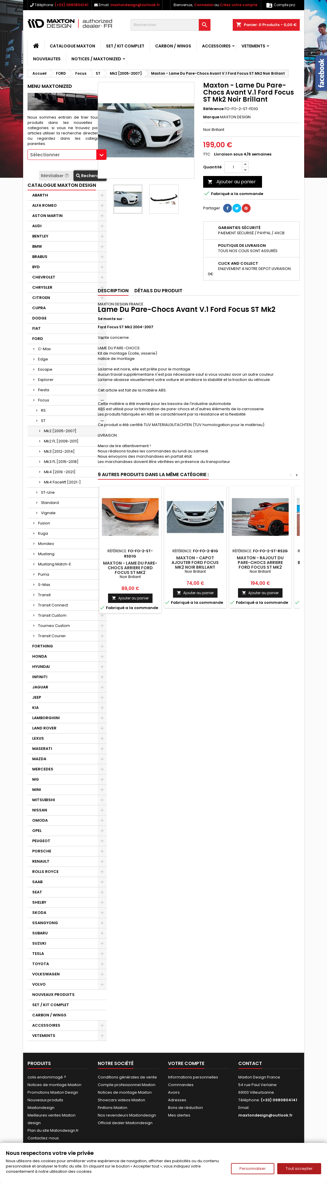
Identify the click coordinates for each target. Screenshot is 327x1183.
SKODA (39, 912)
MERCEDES (42, 769)
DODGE (39, 318)
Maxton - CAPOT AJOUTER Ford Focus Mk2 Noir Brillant (195, 562)
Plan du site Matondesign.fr (53, 1130)
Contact (250, 1063)
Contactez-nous (43, 1138)
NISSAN (39, 810)
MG (35, 779)
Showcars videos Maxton (121, 1100)
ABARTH (40, 195)
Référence (213, 109)
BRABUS (39, 256)
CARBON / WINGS (173, 46)
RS (43, 410)
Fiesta (43, 390)
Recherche (90, 176)
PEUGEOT (41, 841)
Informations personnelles (193, 1077)
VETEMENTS (253, 46)
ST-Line (48, 492)
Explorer (46, 379)
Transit (44, 595)
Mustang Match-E (54, 564)
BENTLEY (40, 236)
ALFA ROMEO (44, 205)
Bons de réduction (185, 1107)
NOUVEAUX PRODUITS (53, 994)
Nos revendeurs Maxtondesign (127, 1115)
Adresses (177, 1100)
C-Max (44, 349)
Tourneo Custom (54, 625)
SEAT (37, 892)
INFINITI (39, 677)
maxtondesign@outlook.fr (135, 4)
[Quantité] (233, 167)
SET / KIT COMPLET (125, 46)
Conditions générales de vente (127, 1077)
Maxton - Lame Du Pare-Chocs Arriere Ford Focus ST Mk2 (130, 567)
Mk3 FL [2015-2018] (61, 461)
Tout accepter (299, 1168)
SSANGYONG (45, 923)
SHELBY (39, 902)
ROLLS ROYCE (45, 871)
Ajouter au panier (232, 181)
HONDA (39, 656)
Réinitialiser (55, 176)
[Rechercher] (170, 25)
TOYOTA (40, 964)
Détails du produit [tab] (158, 290)
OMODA (40, 820)
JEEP (36, 697)
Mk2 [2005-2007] (60, 431)
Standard (50, 502)
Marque (211, 117)
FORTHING (42, 646)
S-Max (44, 584)
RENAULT (40, 861)
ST (43, 420)
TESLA (38, 953)
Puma (43, 574)
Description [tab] (113, 290)
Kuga (43, 533)
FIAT (36, 328)
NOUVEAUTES (47, 59)
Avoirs (174, 1092)
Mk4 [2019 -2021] (60, 472)
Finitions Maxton (112, 1107)
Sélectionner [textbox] (45, 155)
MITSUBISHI (43, 800)
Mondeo (46, 543)
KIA (35, 707)
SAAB (37, 882)
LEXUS (38, 738)
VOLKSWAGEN (46, 974)
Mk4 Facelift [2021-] (62, 482)
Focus (43, 400)
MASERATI (42, 748)
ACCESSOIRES (216, 46)
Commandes (181, 1085)
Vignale (48, 513)
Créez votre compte (238, 4)
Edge (43, 359)
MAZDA (39, 759)
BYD (36, 267)
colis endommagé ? (47, 1077)
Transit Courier (52, 636)
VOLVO (39, 984)
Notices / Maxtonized (96, 59)
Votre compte (186, 1063)
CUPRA (39, 308)
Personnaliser (252, 1168)
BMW (37, 246)
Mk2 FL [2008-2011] (61, 441)
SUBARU (40, 933)
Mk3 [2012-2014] (59, 451)
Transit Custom (52, 615)
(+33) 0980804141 (71, 4)
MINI (36, 789)
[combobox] (67, 154)
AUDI (37, 226)
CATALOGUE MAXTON (72, 46)
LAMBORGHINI (46, 718)
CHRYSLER (42, 287)
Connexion (204, 4)
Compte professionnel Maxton (126, 1085)
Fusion (44, 523)
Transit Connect (53, 605)
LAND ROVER (44, 728)
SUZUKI (39, 943)
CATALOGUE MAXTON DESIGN (62, 185)
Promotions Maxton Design (53, 1092)
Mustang (46, 554)
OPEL (37, 830)
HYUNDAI (41, 666)
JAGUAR (40, 687)
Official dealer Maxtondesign (125, 1123)
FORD (37, 338)
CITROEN (41, 297)
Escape (45, 369)
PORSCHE (41, 851)
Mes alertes (179, 1115)
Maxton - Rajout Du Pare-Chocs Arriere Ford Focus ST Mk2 (260, 562)
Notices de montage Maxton (54, 1085)
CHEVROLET (43, 277)
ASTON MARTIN (47, 215)
